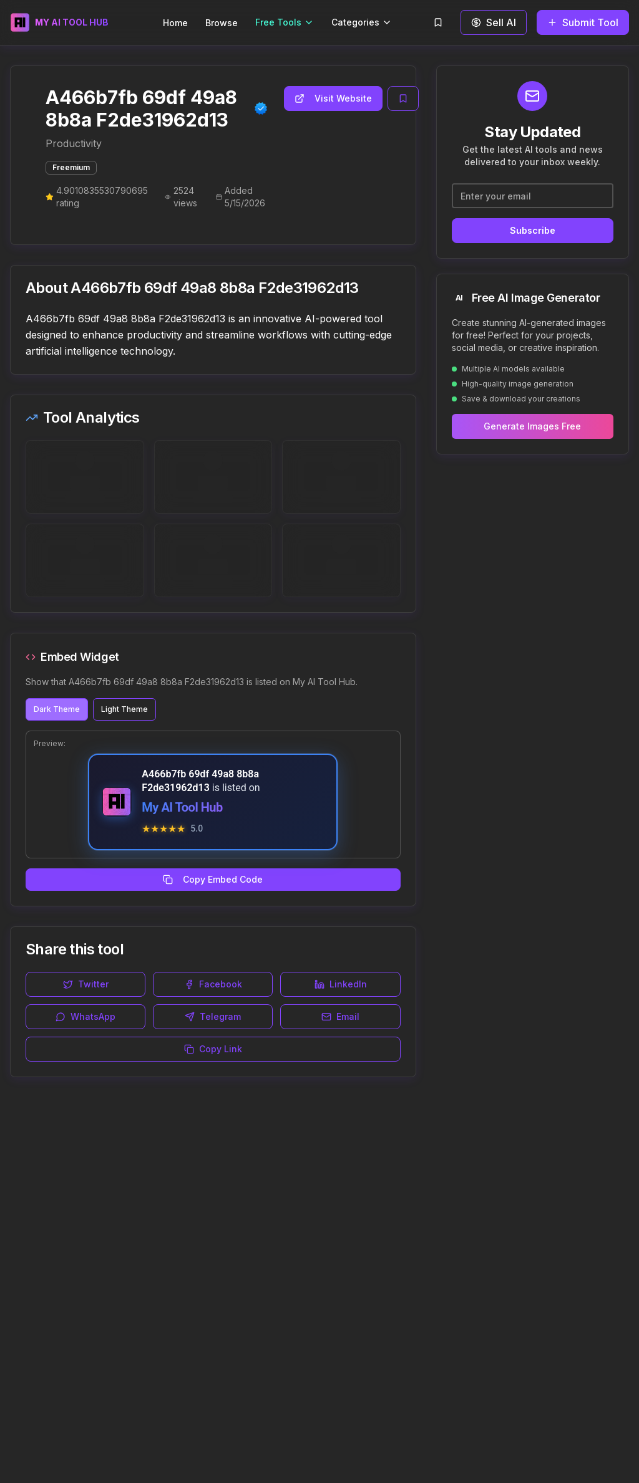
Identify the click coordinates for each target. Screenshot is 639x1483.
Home (175, 22)
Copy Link (213, 1049)
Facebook (213, 984)
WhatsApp (85, 1016)
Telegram (213, 1016)
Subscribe (532, 230)
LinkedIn (341, 984)
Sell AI (493, 22)
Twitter (86, 984)
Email (340, 1016)
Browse (221, 22)
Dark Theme (57, 709)
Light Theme (124, 709)
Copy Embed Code (213, 879)
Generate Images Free (532, 426)
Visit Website (333, 98)
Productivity (74, 143)
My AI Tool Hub (182, 807)
